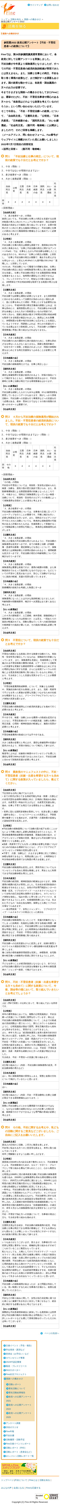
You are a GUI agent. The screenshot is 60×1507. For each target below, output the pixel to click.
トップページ (7, 1480)
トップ (4, 19)
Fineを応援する (33, 1488)
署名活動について (17, 1388)
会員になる (19, 1488)
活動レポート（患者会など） (19, 1452)
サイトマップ (36, 5)
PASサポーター (13, 1370)
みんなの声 (6, 1488)
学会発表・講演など (15, 1349)
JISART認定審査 (13, 1362)
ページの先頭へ (51, 1333)
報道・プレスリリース (16, 1366)
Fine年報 (10, 1431)
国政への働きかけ (32, 19)
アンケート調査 (13, 1423)
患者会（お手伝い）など (17, 1354)
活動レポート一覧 (20, 1456)
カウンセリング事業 (15, 1358)
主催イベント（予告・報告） (19, 1345)
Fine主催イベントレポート (18, 1443)
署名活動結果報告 (17, 1392)
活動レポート (15, 1384)
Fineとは (33, 1480)
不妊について (21, 1480)
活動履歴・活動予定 (15, 1439)
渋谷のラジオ (12, 1427)
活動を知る (16, 19)
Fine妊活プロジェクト (16, 1374)
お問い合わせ (53, 5)
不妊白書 (10, 1435)
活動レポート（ (16, 1448)
